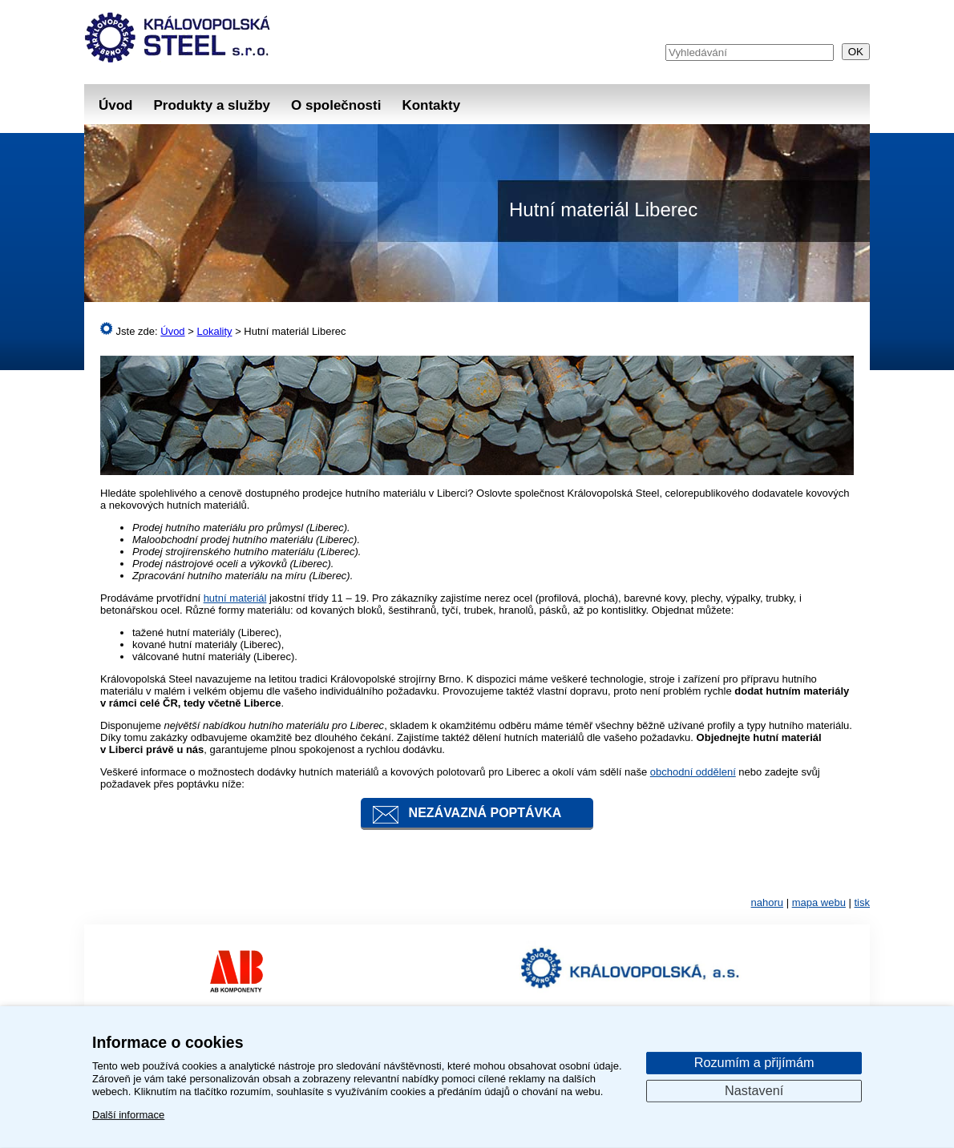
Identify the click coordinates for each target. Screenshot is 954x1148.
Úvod (116, 105)
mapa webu (819, 902)
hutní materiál (235, 598)
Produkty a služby (212, 105)
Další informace (128, 1115)
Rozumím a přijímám (754, 1062)
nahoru (767, 902)
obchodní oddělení (693, 772)
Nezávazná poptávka (485, 813)
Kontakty (431, 105)
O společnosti (336, 105)
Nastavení (754, 1090)
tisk (863, 902)
